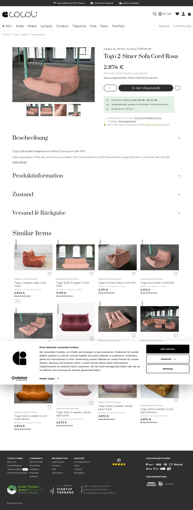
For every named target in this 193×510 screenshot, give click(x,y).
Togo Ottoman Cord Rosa (115, 344)
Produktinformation (37, 175)
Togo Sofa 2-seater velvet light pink (73, 414)
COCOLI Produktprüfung (147, 118)
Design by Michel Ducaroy (120, 49)
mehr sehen (19, 162)
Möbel (24, 34)
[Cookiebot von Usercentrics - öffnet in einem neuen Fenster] (19, 504)
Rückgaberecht (127, 121)
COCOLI (6, 34)
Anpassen (168, 484)
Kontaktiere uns (82, 462)
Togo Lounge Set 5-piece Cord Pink (157, 346)
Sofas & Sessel (38, 34)
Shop (15, 34)
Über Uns (11, 462)
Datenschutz (58, 462)
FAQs (76, 465)
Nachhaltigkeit (14, 465)
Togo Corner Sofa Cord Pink (117, 282)
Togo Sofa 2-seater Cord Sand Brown (156, 410)
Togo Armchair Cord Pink (157, 282)
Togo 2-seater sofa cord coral (30, 284)
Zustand (22, 194)
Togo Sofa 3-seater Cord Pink (72, 284)
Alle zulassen (168, 474)
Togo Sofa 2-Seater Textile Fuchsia (73, 349)
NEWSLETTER (36, 462)
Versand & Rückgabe (39, 213)
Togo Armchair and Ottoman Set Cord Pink (30, 352)
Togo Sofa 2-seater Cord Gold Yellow (30, 417)
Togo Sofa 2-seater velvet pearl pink (115, 407)
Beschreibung (30, 138)
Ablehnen (168, 494)
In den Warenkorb (146, 88)
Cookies (56, 465)
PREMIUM (145, 49)
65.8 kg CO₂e (154, 124)
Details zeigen (47, 504)
